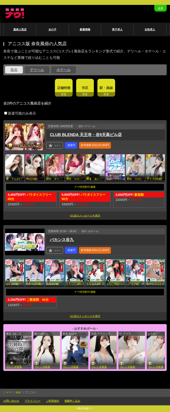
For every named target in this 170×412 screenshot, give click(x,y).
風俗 (13, 70)
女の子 (52, 29)
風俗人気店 (20, 29)
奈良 (18, 392)
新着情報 (85, 29)
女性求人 (150, 29)
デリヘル (37, 70)
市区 (85, 88)
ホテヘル (63, 70)
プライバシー (33, 400)
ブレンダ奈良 (14, 366)
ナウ (8, 392)
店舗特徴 (63, 88)
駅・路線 (106, 88)
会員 (160, 8)
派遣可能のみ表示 (20, 113)
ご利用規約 (52, 400)
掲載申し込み (72, 400)
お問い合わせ (11, 400)
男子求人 (117, 29)
